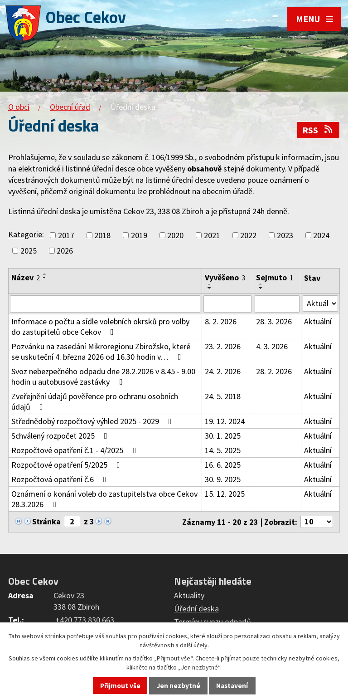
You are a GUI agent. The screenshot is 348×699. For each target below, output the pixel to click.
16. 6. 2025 (223, 464)
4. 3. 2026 (272, 346)
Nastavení (232, 685)
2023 (285, 235)
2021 (212, 235)
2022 (248, 235)
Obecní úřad (70, 107)
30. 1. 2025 (223, 435)
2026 (65, 250)
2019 (139, 235)
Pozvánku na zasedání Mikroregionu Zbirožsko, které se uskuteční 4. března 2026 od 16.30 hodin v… (100, 351)
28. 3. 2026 (274, 321)
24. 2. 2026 (223, 371)
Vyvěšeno (225, 277)
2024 (321, 235)
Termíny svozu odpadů (212, 621)
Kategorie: (26, 234)
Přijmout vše (120, 685)
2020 (175, 235)
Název (25, 277)
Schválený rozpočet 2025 (61, 435)
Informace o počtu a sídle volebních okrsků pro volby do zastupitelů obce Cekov (100, 326)
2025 (28, 250)
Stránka (46, 521)
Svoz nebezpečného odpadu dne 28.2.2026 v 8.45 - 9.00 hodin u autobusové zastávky (103, 376)
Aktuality (189, 595)
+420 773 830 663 (84, 620)
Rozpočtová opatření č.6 (60, 479)
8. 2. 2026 (221, 321)
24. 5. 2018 (223, 396)
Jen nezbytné (178, 685)
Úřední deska (196, 608)
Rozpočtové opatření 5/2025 (67, 464)
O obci (18, 107)
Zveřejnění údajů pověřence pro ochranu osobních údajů (94, 401)
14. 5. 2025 (223, 450)
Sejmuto (274, 277)
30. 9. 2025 (223, 479)
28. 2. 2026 (274, 371)
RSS (318, 130)
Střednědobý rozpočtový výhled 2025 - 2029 (93, 421)
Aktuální (318, 321)
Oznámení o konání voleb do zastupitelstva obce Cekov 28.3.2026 (104, 499)
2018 (102, 235)
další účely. (194, 645)
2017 (66, 235)
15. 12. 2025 (225, 494)
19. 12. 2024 (225, 421)
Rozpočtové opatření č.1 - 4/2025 (75, 450)
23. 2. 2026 (223, 346)
